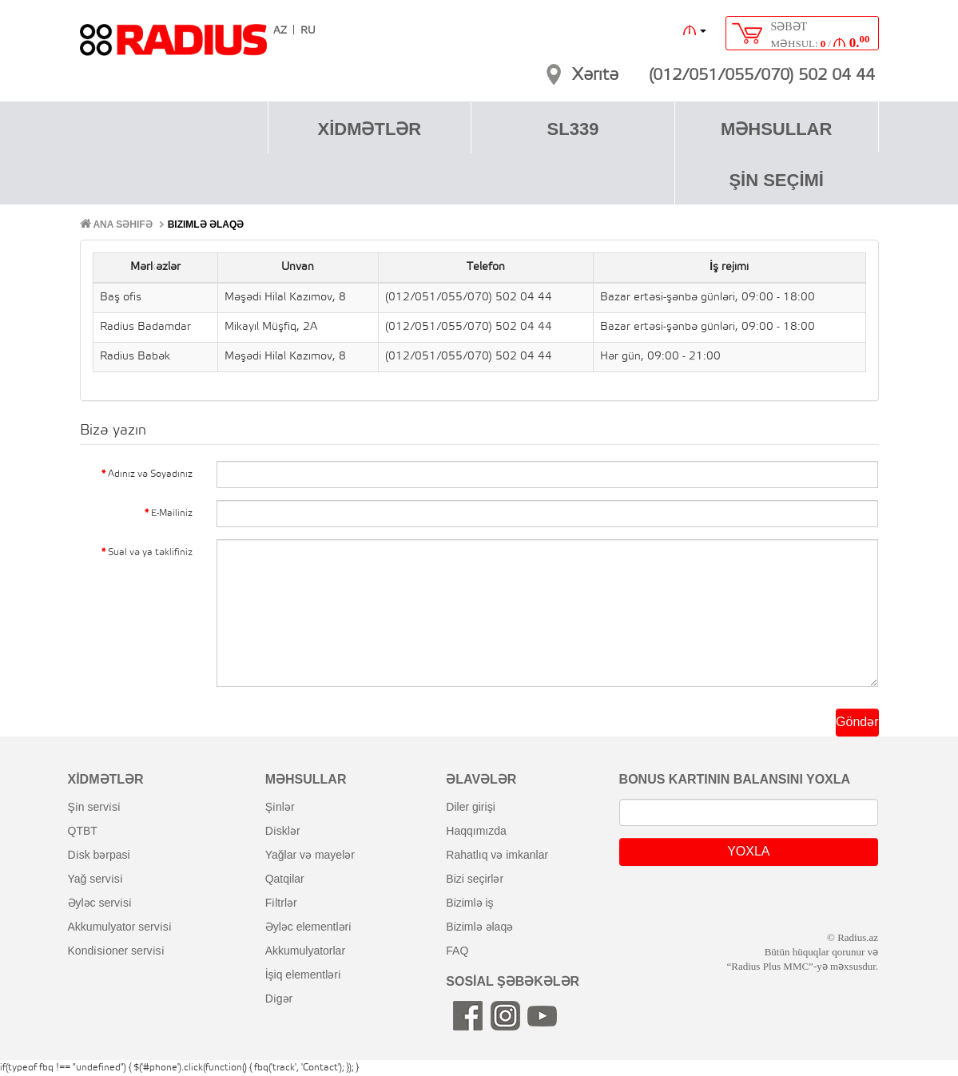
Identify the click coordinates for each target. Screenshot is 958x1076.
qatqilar (284, 878)
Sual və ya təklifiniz (150, 552)
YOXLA (748, 851)
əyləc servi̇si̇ (100, 902)
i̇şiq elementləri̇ (303, 974)
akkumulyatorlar (305, 950)
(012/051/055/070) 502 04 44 (762, 76)
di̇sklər (282, 830)
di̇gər (279, 998)
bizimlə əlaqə (479, 926)
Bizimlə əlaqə (206, 224)
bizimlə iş (469, 902)
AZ (280, 31)
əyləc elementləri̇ (308, 926)
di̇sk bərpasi (99, 854)
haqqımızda (476, 830)
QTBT (82, 830)
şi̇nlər (280, 806)
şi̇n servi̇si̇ (94, 806)
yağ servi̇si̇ (95, 878)
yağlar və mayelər (310, 854)
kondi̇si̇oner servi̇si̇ (116, 950)
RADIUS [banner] (173, 47)
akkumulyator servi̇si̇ (120, 926)
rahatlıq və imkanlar (497, 854)
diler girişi (470, 806)
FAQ (457, 950)
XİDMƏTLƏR (369, 129)
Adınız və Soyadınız (150, 474)
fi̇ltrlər (281, 902)
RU (308, 31)
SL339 (573, 129)
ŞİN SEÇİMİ (776, 180)
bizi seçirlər (474, 878)
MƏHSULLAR (776, 129)
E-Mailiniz (172, 513)
